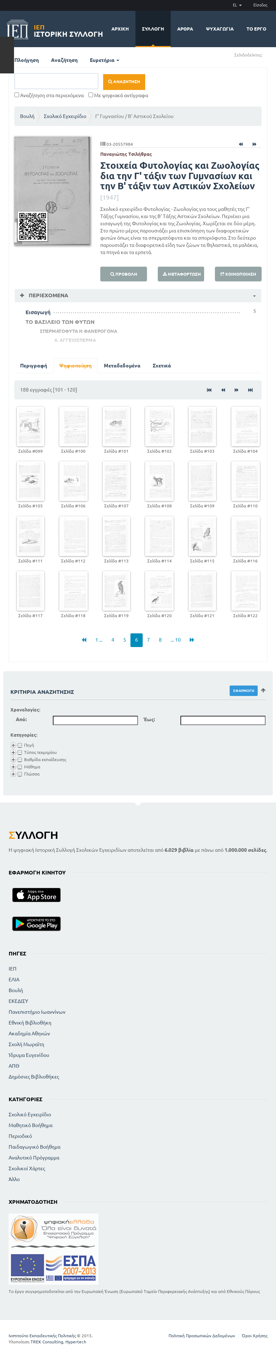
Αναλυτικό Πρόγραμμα (34, 1158)
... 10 (176, 640)
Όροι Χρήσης (254, 1335)
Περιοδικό (20, 1136)
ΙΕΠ (13, 969)
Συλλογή (153, 28)
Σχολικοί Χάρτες (27, 1168)
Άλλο (14, 1179)
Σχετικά (162, 365)
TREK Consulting (47, 1341)
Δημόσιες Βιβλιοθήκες (34, 1077)
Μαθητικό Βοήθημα (30, 1125)
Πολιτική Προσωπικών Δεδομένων (202, 1335)
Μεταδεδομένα (122, 365)
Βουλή (27, 116)
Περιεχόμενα (47, 295)
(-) (270, 54)
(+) (265, 54)
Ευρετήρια (104, 60)
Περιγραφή (33, 365)
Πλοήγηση (26, 60)
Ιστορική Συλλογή (68, 29)
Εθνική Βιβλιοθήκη (30, 1023)
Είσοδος (260, 5)
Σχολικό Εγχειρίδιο (65, 116)
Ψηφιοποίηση (75, 365)
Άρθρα (185, 28)
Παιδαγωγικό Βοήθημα (34, 1147)
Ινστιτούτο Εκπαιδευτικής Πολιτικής (42, 1335)
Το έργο (256, 28)
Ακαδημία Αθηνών (29, 1033)
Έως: (149, 719)
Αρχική (120, 28)
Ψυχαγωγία (220, 28)
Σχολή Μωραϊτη (26, 1044)
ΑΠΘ (14, 1066)
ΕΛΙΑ (14, 979)
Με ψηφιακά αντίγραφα (118, 95)
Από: (21, 719)
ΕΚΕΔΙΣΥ (18, 1001)
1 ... (98, 640)
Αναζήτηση (64, 60)
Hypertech (75, 1341)
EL (237, 5)
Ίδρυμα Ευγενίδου (29, 1055)
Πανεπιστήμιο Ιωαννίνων (37, 1012)
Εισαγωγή (38, 312)
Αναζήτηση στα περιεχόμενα (49, 95)
